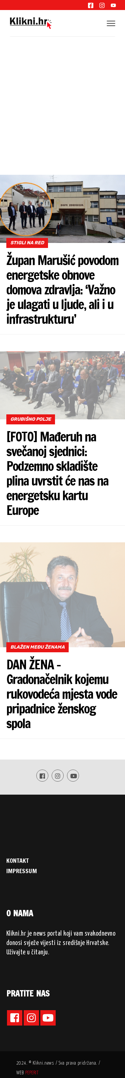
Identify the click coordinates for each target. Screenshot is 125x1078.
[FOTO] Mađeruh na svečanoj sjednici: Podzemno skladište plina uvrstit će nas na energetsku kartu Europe (57, 473)
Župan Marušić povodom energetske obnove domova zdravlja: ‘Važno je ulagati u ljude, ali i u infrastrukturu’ (62, 289)
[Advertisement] (62, 108)
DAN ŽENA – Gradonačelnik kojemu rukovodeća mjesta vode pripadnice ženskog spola (61, 694)
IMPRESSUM (21, 870)
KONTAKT (17, 860)
